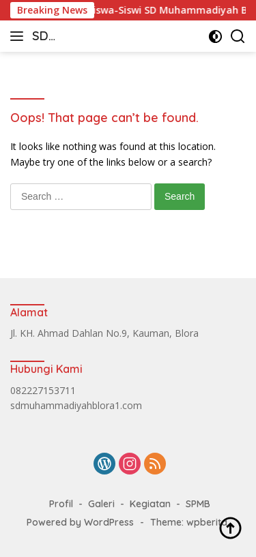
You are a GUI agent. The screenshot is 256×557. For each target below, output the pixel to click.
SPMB (198, 504)
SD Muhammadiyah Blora (78, 37)
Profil (61, 504)
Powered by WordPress (80, 522)
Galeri (101, 504)
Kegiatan (150, 504)
